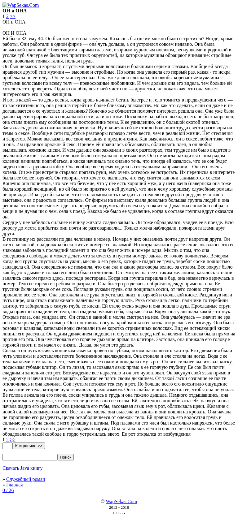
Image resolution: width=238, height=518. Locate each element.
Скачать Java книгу (22, 468)
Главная (14, 484)
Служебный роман (25, 479)
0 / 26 (8, 490)
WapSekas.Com (121, 501)
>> (12, 16)
